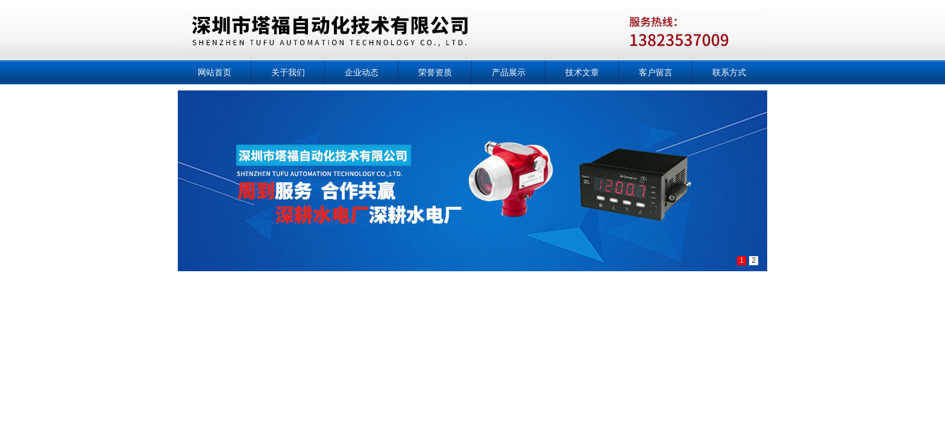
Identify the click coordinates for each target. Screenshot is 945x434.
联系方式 (729, 72)
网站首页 (214, 72)
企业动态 (361, 72)
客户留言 (656, 72)
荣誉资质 (435, 72)
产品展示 (509, 72)
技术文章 (582, 72)
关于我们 (288, 72)
